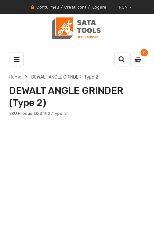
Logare (99, 7)
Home (15, 77)
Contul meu (47, 7)
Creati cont (75, 7)
